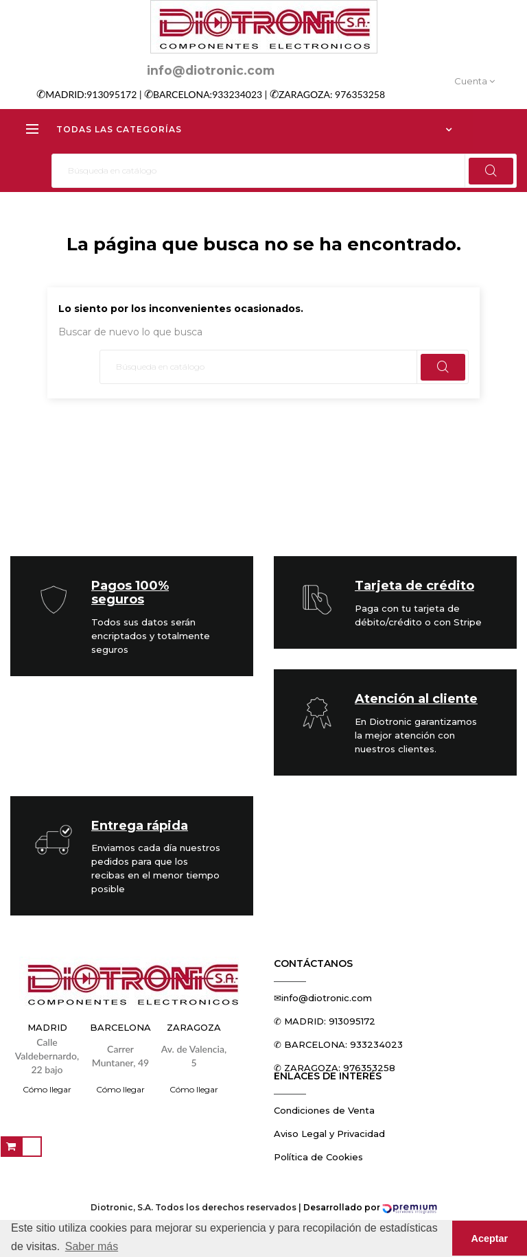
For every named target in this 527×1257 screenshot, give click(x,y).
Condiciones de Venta (324, 1110)
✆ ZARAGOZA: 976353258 (334, 1067)
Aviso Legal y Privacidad (329, 1133)
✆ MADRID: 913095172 (324, 1021)
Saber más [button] (91, 1246)
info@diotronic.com (210, 70)
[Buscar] (284, 171)
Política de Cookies (318, 1156)
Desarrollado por (370, 1207)
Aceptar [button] (489, 1238)
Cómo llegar (47, 1089)
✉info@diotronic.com (323, 997)
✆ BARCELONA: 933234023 (338, 1044)
